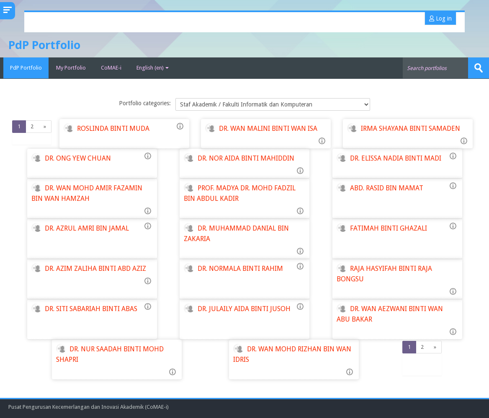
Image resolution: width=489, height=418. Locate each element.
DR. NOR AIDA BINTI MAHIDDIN (246, 158)
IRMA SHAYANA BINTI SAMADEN (410, 128)
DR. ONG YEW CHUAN (78, 158)
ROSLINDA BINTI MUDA (113, 128)
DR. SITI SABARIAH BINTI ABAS (91, 308)
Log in (440, 18)
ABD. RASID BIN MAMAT (386, 188)
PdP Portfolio (24, 68)
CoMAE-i (111, 68)
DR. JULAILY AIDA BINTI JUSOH (244, 308)
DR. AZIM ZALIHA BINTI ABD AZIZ (95, 268)
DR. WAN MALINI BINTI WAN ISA (268, 128)
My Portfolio (71, 68)
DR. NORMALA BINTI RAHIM (240, 268)
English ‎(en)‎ (152, 68)
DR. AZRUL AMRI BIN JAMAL (87, 228)
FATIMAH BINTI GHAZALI (388, 228)
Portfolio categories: (145, 103)
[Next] (45, 126)
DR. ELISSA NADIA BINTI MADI (395, 158)
